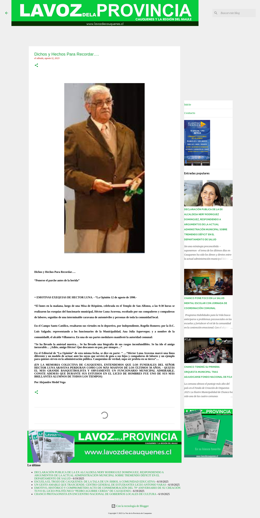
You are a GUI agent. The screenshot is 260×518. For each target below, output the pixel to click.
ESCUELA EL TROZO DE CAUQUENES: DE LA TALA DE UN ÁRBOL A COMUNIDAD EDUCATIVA (94, 481)
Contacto (189, 113)
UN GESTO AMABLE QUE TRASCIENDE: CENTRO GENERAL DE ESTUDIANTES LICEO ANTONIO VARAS (100, 484)
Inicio (187, 104)
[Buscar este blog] (237, 13)
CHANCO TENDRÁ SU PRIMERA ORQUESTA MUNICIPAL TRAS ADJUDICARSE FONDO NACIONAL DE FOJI (208, 371)
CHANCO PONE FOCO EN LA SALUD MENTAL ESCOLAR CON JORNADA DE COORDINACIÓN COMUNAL (205, 303)
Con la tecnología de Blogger (130, 505)
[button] (36, 65)
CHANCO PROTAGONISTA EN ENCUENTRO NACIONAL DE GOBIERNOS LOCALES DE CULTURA (95, 494)
